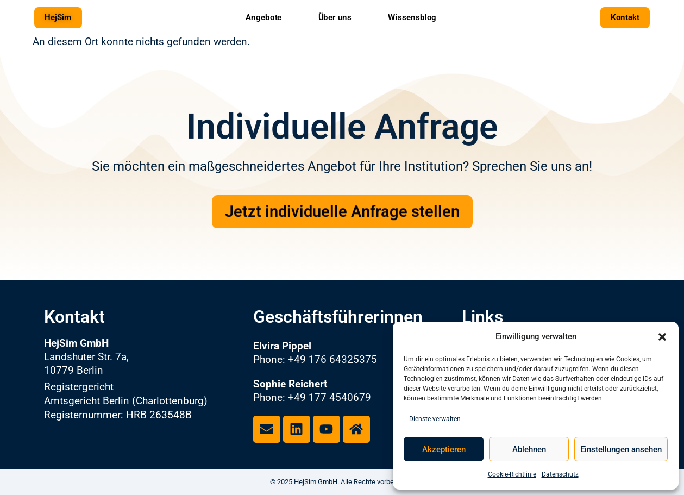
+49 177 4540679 (329, 397)
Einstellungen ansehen (621, 449)
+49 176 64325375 (332, 359)
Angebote (263, 17)
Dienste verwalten (435, 419)
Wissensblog (412, 17)
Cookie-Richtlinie (512, 474)
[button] (662, 336)
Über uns (335, 17)
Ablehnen (529, 449)
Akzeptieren (444, 449)
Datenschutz (560, 474)
